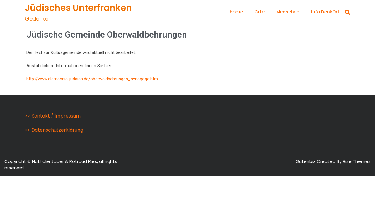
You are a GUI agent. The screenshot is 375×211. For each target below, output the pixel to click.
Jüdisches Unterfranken (78, 8)
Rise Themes (357, 161)
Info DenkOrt (325, 12)
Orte (260, 12)
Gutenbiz (306, 161)
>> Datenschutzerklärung (54, 130)
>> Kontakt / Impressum (53, 116)
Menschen (287, 12)
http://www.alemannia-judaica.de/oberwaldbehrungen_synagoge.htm (92, 78)
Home (236, 12)
